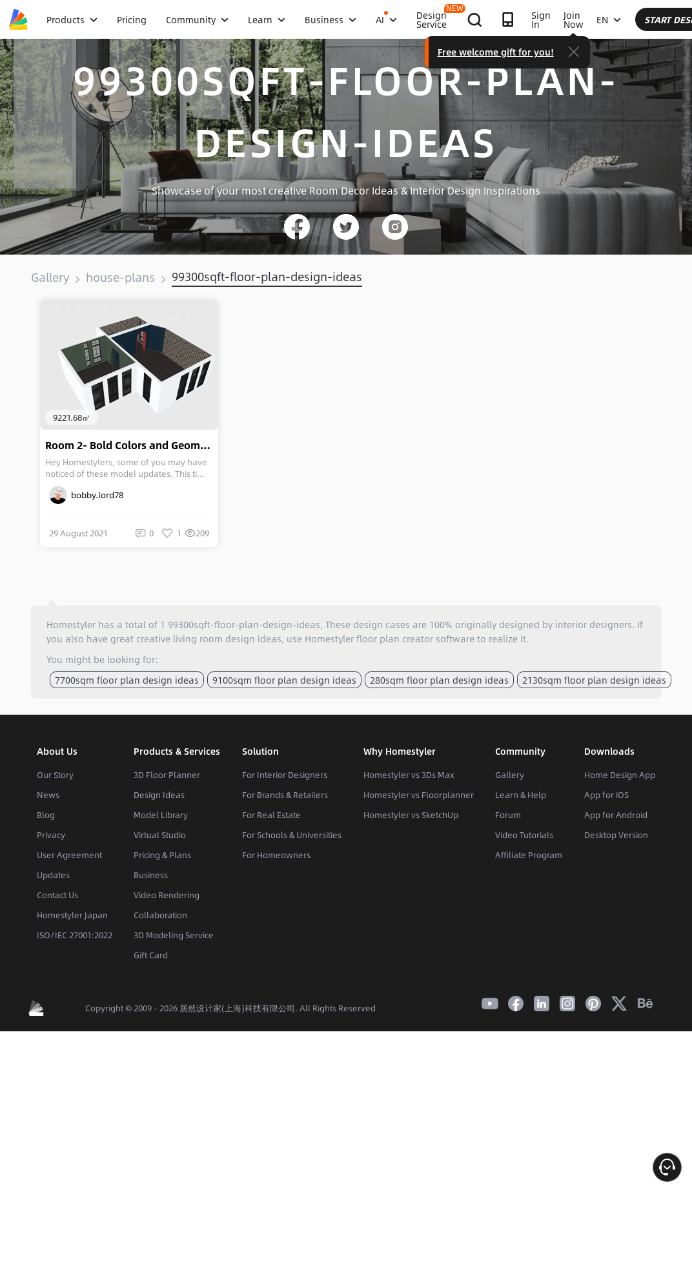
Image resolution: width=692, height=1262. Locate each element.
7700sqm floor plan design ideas (127, 680)
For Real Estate (271, 814)
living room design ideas (227, 638)
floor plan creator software (415, 638)
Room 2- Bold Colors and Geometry (131, 445)
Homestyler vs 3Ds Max (408, 774)
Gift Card (151, 955)
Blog (46, 814)
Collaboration (160, 915)
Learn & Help (520, 794)
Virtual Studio (160, 834)
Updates (53, 874)
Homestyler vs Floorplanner (418, 794)
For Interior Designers (284, 774)
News (48, 794)
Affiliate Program (528, 854)
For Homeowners (276, 854)
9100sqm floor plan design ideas (284, 680)
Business (151, 874)
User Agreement (69, 854)
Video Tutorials (524, 834)
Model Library (161, 814)
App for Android (615, 814)
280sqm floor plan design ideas (439, 680)
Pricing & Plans (162, 854)
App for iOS (606, 794)
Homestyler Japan (72, 915)
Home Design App (619, 774)
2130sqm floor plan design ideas (594, 680)
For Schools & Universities (291, 834)
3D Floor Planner (167, 774)
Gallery (50, 277)
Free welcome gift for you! (600, 51)
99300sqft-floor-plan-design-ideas (267, 277)
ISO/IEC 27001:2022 (74, 935)
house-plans (120, 277)
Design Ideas (159, 794)
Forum (508, 814)
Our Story (55, 774)
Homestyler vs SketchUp (410, 814)
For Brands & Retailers (285, 794)
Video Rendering (166, 895)
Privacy (51, 834)
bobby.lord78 (86, 495)
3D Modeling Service (174, 935)
